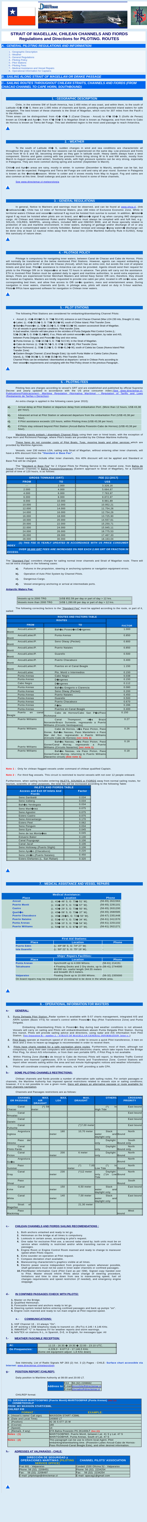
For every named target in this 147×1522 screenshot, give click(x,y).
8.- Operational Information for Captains (30, 71)
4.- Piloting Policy (18, 60)
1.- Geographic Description (23, 51)
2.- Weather (15, 54)
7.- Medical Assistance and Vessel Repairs (31, 68)
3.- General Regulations (21, 57)
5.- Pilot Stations (17, 62)
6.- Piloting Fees (17, 65)
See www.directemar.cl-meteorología (37, 181)
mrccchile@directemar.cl (86, 1386)
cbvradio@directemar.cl (86, 1389)
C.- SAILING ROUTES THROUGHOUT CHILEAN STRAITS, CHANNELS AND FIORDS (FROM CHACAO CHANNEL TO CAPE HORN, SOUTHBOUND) (68, 85)
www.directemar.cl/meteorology (36, 1365)
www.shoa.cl (128, 206)
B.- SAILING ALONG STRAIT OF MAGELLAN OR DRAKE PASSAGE (51, 76)
